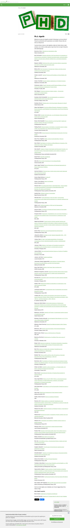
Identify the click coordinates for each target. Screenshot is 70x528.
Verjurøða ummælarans (29, 156)
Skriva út (67, 34)
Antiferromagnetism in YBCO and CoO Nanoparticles (35, 205)
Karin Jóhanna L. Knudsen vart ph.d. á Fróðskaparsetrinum (61, 64)
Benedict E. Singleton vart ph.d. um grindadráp (61, 49)
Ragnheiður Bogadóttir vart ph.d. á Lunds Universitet (61, 60)
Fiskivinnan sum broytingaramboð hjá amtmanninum (35, 230)
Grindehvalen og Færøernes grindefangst (32, 493)
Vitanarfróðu (4, 43)
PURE (2, 31)
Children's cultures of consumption (31, 193)
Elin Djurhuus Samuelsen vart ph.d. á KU (61, 53)
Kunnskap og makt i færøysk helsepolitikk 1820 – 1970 (38, 235)
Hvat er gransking (5, 12)
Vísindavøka (4, 29)
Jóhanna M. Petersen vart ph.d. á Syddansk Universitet (61, 45)
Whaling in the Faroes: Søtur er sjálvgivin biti (36, 267)
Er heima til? (31, 177)
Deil (21, 499)
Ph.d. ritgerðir (4, 39)
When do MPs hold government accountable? (40, 482)
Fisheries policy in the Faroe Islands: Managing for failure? (38, 103)
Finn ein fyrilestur (5, 46)
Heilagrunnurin (4, 34)
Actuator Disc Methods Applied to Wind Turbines (40, 324)
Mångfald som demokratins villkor (33, 51)
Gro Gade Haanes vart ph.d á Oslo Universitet (61, 68)
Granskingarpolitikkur (5, 22)
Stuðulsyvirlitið (4, 36)
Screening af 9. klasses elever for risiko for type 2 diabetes (38, 496)
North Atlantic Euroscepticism (32, 436)
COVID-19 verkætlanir (5, 41)
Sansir (68, 524)
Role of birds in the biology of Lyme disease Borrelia (33, 161)
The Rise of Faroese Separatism (34, 458)
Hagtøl (2, 24)
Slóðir (2, 48)
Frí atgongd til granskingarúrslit (7, 19)
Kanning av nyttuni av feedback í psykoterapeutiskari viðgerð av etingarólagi (61, 41)
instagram (38, 513)
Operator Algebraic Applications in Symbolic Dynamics (38, 81)
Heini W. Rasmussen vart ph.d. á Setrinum (61, 56)
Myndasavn (3, 53)
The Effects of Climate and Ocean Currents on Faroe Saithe (38, 209)
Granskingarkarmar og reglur (7, 15)
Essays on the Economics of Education (36, 333)
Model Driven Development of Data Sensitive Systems (34, 392)
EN (65, 4)
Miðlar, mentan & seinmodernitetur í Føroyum (37, 138)
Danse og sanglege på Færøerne (35, 396)
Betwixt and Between (32, 181)
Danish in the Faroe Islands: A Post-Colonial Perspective (37, 328)
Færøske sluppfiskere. (31, 257)
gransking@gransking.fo (22, 514)
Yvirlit (2, 27)
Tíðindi (2, 10)
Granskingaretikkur (5, 17)
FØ (64, 4)
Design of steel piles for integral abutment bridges (35, 426)
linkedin (37, 510)
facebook (38, 508)
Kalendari (3, 51)
